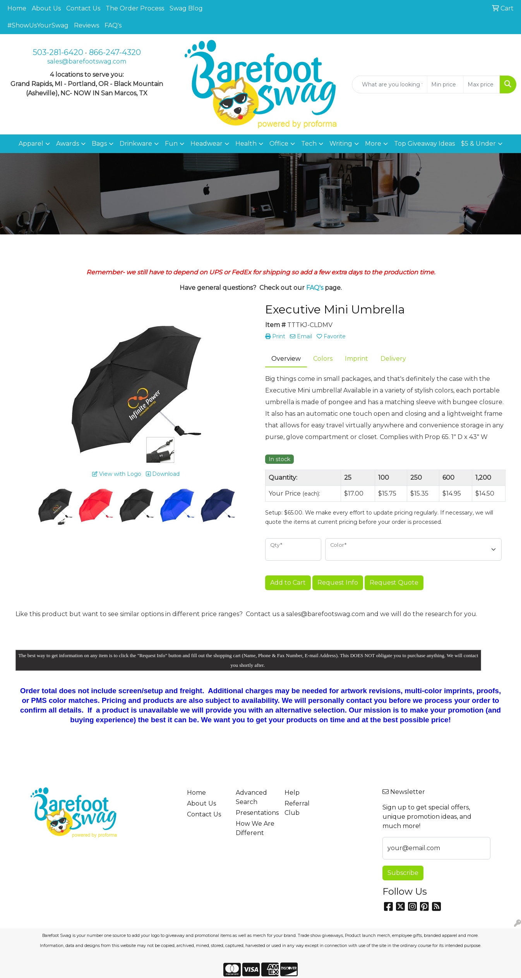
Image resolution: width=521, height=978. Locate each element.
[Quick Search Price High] (481, 84)
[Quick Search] (389, 84)
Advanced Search (251, 797)
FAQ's (113, 25)
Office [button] (278, 143)
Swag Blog (186, 8)
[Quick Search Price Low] (445, 84)
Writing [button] (340, 143)
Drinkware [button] (136, 143)
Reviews (86, 25)
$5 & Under (478, 143)
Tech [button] (309, 143)
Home (16, 8)
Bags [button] (99, 143)
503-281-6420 (58, 52)
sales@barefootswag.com (86, 61)
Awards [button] (67, 143)
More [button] (373, 143)
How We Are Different (255, 828)
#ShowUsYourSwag (38, 25)
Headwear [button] (206, 143)
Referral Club (297, 808)
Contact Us (83, 8)
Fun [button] (171, 143)
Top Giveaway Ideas (424, 143)
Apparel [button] (31, 143)
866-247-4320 (115, 52)
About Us (46, 8)
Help (292, 792)
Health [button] (246, 143)
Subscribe (402, 872)
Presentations (255, 812)
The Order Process (135, 8)
